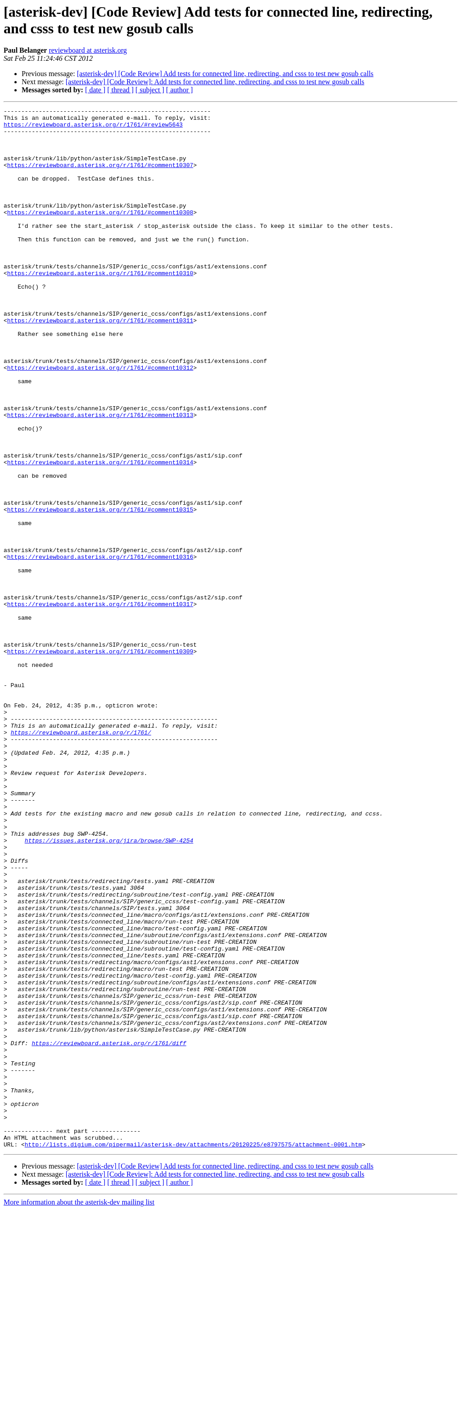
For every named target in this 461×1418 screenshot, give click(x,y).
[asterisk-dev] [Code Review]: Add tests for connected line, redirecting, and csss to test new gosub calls (215, 82)
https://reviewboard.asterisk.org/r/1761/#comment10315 (100, 590)
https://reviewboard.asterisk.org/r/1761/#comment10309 (100, 761)
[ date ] (95, 90)
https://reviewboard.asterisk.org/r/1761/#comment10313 (100, 477)
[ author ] (179, 90)
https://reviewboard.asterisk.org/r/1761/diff (109, 1231)
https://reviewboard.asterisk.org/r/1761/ (81, 858)
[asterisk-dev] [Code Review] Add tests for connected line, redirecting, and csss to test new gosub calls (225, 73)
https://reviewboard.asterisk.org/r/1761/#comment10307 (100, 177)
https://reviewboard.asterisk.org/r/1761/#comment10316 (100, 647)
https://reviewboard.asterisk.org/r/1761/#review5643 (93, 128)
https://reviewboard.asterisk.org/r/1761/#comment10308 (100, 234)
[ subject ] (150, 90)
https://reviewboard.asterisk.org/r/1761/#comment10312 (100, 420)
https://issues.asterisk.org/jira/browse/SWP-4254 (109, 987)
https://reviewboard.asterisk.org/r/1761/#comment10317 (100, 704)
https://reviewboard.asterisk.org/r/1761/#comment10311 (100, 363)
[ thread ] (120, 90)
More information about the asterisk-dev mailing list (79, 1410)
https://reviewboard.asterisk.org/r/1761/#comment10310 (100, 307)
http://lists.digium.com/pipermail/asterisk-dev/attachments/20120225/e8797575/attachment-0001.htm (193, 1352)
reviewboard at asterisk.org (88, 50)
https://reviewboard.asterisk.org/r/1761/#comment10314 (100, 534)
